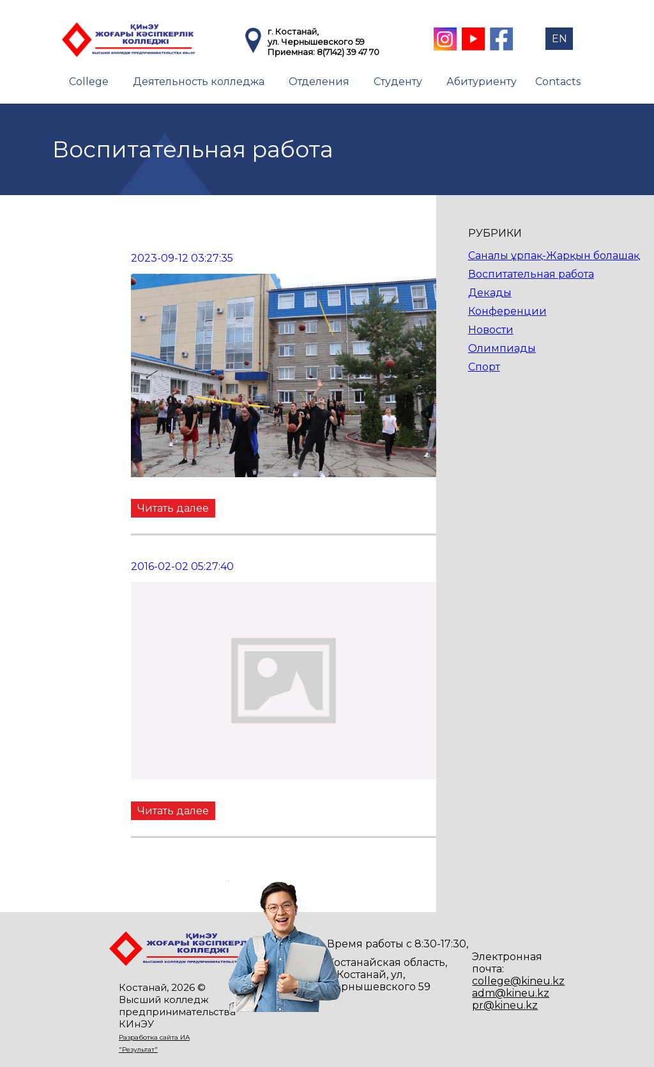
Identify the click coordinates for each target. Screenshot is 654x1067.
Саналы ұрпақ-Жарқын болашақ (553, 255)
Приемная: (292, 52)
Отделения (319, 81)
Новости (490, 330)
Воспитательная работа (531, 274)
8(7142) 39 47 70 (348, 52)
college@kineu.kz (518, 981)
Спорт (484, 367)
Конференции (507, 311)
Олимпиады (502, 348)
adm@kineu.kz (510, 993)
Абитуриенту (481, 81)
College (89, 81)
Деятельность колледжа (198, 81)
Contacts (558, 81)
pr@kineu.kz (505, 1005)
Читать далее (173, 508)
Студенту (398, 81)
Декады (490, 293)
